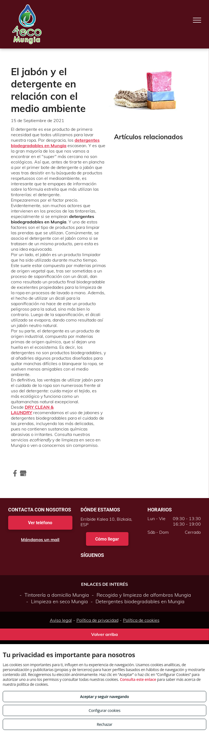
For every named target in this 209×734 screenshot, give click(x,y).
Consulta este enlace (138, 679)
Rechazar (104, 724)
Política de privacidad (97, 620)
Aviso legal (61, 620)
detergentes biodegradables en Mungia (55, 142)
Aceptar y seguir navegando (104, 696)
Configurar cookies (105, 710)
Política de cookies (141, 620)
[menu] (197, 20)
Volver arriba (104, 634)
